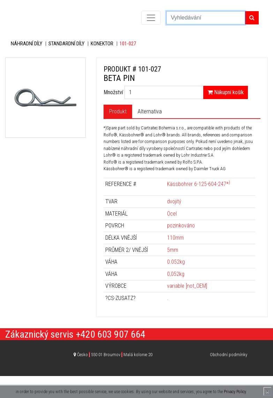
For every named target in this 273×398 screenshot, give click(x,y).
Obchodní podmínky (228, 354)
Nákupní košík (225, 92)
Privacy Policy (235, 391)
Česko (114, 354)
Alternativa (150, 111)
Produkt (118, 111)
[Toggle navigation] (151, 18)
